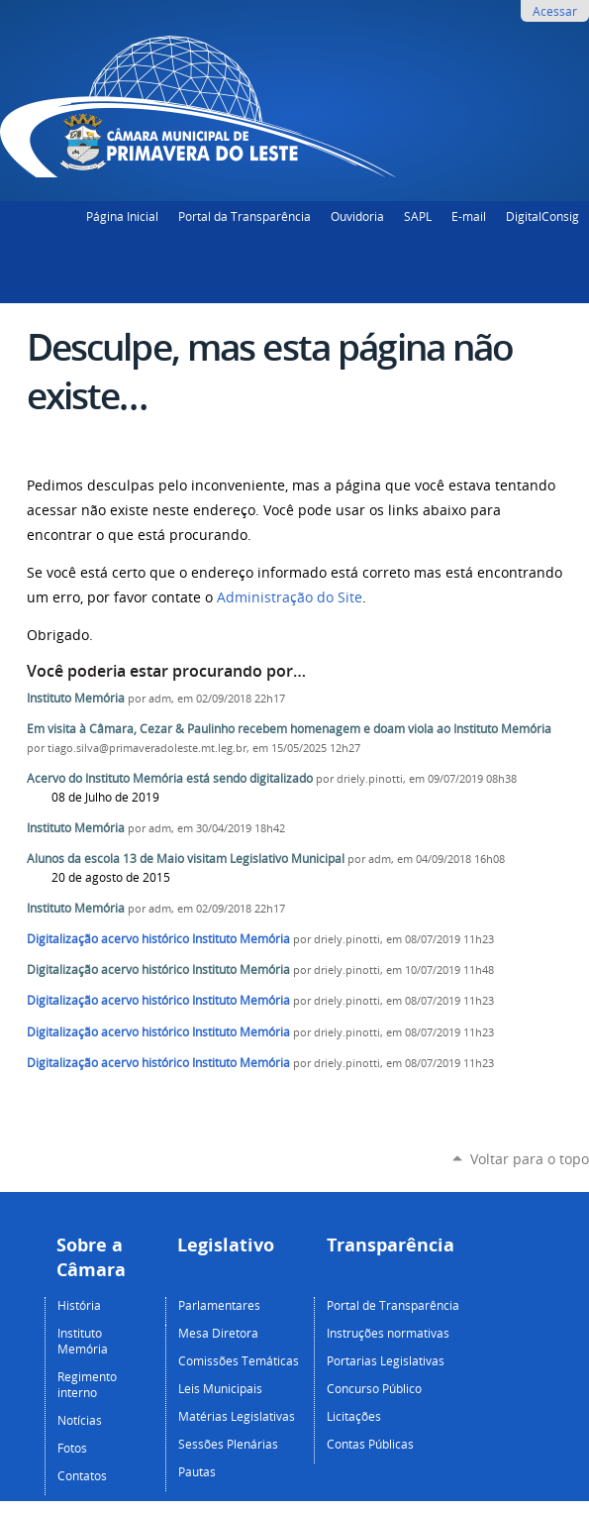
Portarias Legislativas (385, 1360)
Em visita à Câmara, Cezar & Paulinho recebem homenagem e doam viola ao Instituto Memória (289, 728)
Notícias (79, 1420)
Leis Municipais (220, 1388)
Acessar (555, 11)
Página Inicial (122, 216)
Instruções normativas (388, 1333)
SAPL (418, 216)
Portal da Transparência (244, 216)
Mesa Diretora (218, 1333)
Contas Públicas (370, 1444)
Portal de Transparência (393, 1305)
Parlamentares (219, 1305)
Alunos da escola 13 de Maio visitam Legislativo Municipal (185, 858)
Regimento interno (87, 1384)
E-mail (468, 216)
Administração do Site (289, 597)
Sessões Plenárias (228, 1444)
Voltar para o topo (529, 1158)
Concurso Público (374, 1388)
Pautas (197, 1471)
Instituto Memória (76, 698)
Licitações (354, 1416)
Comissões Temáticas (238, 1360)
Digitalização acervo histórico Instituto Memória (158, 938)
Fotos (72, 1448)
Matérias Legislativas (236, 1416)
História (79, 1305)
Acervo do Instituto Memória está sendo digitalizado (170, 778)
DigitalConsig (542, 216)
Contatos (82, 1475)
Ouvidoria (357, 216)
